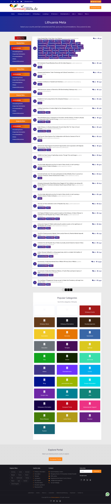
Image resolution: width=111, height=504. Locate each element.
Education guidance (39, 484)
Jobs (73, 14)
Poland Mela (41, 207)
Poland (55, 55)
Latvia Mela (51, 53)
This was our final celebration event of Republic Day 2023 (53, 203)
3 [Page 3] (68, 289)
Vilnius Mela (20, 69)
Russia (40, 40)
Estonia (75, 48)
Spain (60, 55)
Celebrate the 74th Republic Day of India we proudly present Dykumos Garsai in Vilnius (60, 242)
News (14, 58)
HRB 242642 (53, 476)
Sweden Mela (73, 55)
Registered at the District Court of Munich (60, 478)
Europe (74, 45)
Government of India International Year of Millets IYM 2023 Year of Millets (57, 261)
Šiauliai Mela (20, 43)
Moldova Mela (71, 53)
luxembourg (65, 43)
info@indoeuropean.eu (55, 480)
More (86, 14)
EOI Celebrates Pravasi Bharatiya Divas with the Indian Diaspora (54, 63)
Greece (71, 50)
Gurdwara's (36, 478)
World (69, 45)
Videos (80, 14)
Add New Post (20, 38)
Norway (49, 55)
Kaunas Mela (21, 95)
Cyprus (52, 48)
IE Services (54, 14)
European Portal (95, 7)
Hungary (77, 50)
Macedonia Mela (60, 53)
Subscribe (96, 471)
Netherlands (41, 55)
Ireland (40, 53)
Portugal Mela (42, 45)
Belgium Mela (66, 40)
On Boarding (36, 14)
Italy (45, 53)
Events (38, 492)
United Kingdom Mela (55, 43)
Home (12, 14)
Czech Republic (60, 48)
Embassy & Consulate (23, 14)
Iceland (73, 43)
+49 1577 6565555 (54, 482)
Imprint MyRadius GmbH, (56, 471)
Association (36, 474)
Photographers (54, 57)
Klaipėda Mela (20, 121)
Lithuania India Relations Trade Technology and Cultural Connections (56, 72)
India (72, 40)
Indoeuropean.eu (55, 497)
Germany (55, 50)
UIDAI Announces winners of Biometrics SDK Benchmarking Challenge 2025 (57, 89)
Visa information (38, 482)
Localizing (45, 14)
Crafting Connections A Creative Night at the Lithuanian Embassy (55, 108)
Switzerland (51, 45)
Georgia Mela (47, 50)
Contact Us (80, 492)
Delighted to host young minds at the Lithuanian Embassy (53, 99)
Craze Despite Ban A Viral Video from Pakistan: (50, 38)
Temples (36, 476)
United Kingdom (42, 43)
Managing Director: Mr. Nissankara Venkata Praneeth (62, 474)
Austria (40, 48)
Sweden (65, 55)
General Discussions (18, 61)
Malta (78, 43)
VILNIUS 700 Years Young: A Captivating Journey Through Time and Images (57, 155)
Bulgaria (46, 48)
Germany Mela (64, 50)
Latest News (31, 492)
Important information (19, 54)
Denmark (68, 48)
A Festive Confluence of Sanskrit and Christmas (50, 81)
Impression (72, 492)
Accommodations (17, 56)
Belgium (58, 40)
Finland (81, 48)
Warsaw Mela (50, 218)
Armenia (80, 45)
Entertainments (64, 14)
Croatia (52, 40)
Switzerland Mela (61, 45)
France (40, 50)
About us (44, 492)
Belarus (46, 40)
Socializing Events (18, 51)
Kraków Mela (50, 237)
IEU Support (37, 480)
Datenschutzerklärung (62, 492)
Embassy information (39, 471)
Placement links (38, 487)
